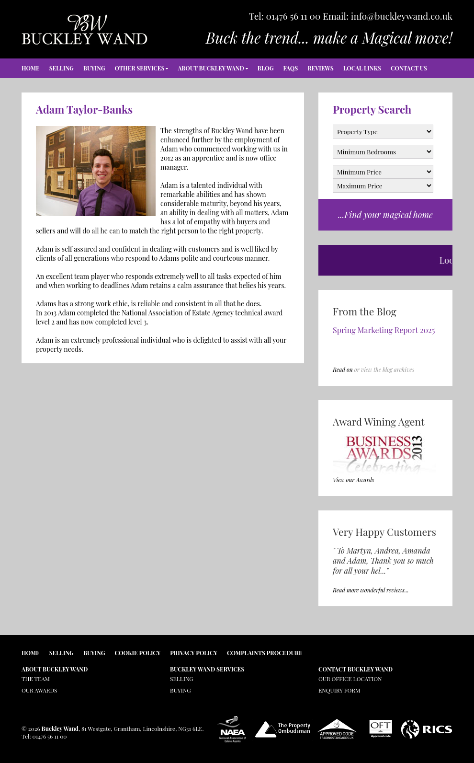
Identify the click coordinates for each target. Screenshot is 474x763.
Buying (94, 68)
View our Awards (353, 480)
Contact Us (409, 68)
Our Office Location (350, 678)
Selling (61, 68)
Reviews (320, 68)
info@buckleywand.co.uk (401, 16)
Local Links (362, 68)
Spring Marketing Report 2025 (384, 330)
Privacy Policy (193, 653)
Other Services (140, 68)
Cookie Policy (138, 653)
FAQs (290, 68)
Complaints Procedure (265, 653)
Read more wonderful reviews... (371, 590)
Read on (343, 369)
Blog (266, 68)
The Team (36, 678)
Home (31, 68)
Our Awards (39, 690)
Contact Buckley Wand (355, 669)
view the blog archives (387, 369)
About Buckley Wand (211, 68)
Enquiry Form (339, 690)
